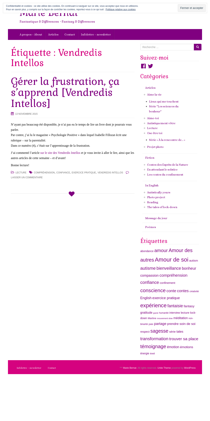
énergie (144, 353)
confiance (63, 172)
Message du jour (156, 218)
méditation (180, 318)
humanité (163, 313)
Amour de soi (171, 259)
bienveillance (168, 268)
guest (155, 313)
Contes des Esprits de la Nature (167, 164)
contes (183, 290)
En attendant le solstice (162, 169)
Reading (152, 202)
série (172, 331)
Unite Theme (164, 368)
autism (193, 260)
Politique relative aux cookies (121, 9)
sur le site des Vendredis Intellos (60, 152)
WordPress (190, 368)
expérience (153, 305)
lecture (185, 312)
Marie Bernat (129, 368)
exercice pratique (84, 172)
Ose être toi (154, 133)
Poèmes (150, 227)
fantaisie (175, 306)
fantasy (189, 306)
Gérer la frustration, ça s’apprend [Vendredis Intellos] (65, 92)
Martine (152, 318)
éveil (152, 353)
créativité (194, 291)
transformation (154, 338)
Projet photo (155, 147)
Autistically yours (158, 192)
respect (145, 331)
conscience (153, 290)
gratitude (146, 312)
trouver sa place (183, 339)
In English (151, 185)
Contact (69, 34)
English (146, 298)
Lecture (21, 172)
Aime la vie (154, 94)
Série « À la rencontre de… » (167, 140)
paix (151, 324)
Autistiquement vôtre (161, 123)
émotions (186, 347)
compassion (149, 275)
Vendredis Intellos (110, 172)
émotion (173, 347)
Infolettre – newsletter (96, 34)
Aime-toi (153, 118)
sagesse (159, 331)
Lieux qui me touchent (164, 101)
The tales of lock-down (162, 207)
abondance (147, 251)
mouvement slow (165, 318)
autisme (148, 268)
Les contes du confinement (165, 174)
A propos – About (31, 34)
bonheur (189, 268)
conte (171, 290)
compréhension (44, 172)
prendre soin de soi (181, 324)
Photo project (156, 197)
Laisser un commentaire (27, 177)
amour (161, 250)
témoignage (153, 346)
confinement (167, 282)
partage (160, 324)
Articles (53, 34)
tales (179, 331)
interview (174, 312)
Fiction (149, 157)
